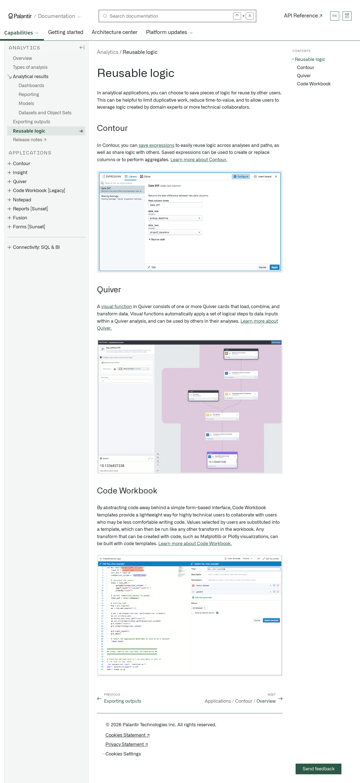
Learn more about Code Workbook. (195, 543)
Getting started (65, 32)
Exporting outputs (31, 122)
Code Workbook (314, 84)
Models (26, 103)
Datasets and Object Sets (45, 113)
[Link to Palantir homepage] (20, 16)
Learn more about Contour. (198, 160)
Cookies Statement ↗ (127, 735)
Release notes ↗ (29, 140)
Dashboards (31, 85)
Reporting (29, 94)
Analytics (107, 52)
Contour (305, 67)
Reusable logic (29, 131)
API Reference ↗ (303, 16)
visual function (116, 306)
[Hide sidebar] (82, 47)
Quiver (304, 76)
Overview (22, 58)
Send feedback (319, 769)
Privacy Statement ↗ (126, 744)
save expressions (156, 145)
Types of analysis (30, 67)
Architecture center (115, 32)
